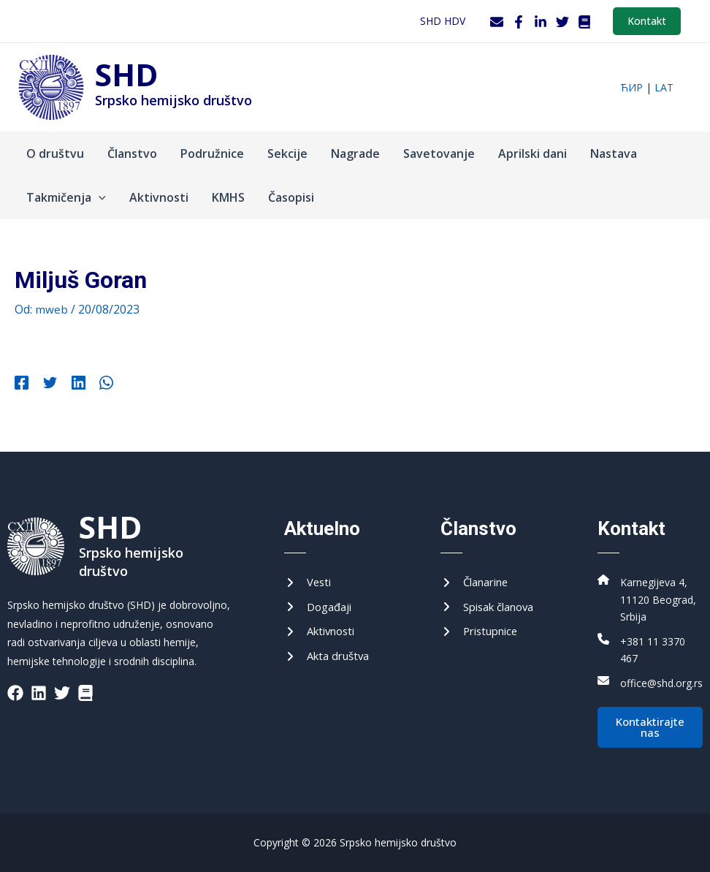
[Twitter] (562, 22)
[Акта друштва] (330, 651)
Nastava (613, 153)
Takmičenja (66, 197)
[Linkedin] (70, 384)
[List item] (15, 683)
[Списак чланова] (492, 599)
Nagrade (355, 153)
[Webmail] (496, 22)
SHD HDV (442, 21)
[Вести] (309, 573)
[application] (98, 197)
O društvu (55, 153)
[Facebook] (518, 22)
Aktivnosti (158, 197)
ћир (631, 87)
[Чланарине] (478, 573)
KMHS (228, 197)
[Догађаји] (320, 599)
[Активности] (323, 625)
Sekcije (287, 153)
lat (663, 87)
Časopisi (291, 197)
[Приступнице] (482, 625)
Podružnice (212, 153)
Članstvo (132, 153)
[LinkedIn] (540, 22)
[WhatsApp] (94, 384)
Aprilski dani (532, 153)
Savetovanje (439, 153)
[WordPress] (584, 22)
